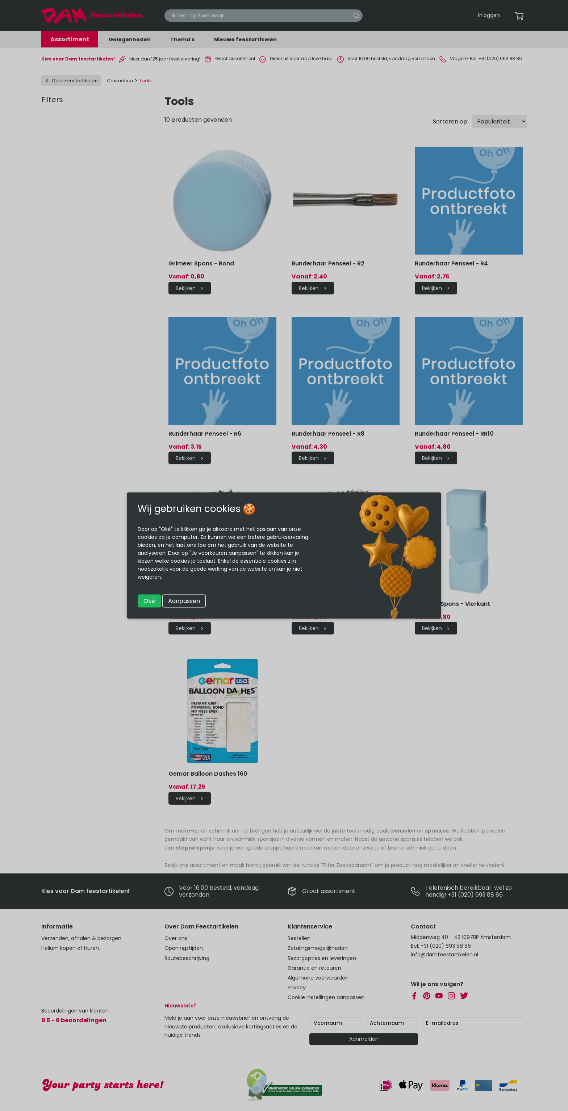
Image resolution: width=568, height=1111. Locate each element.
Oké (149, 601)
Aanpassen (184, 601)
